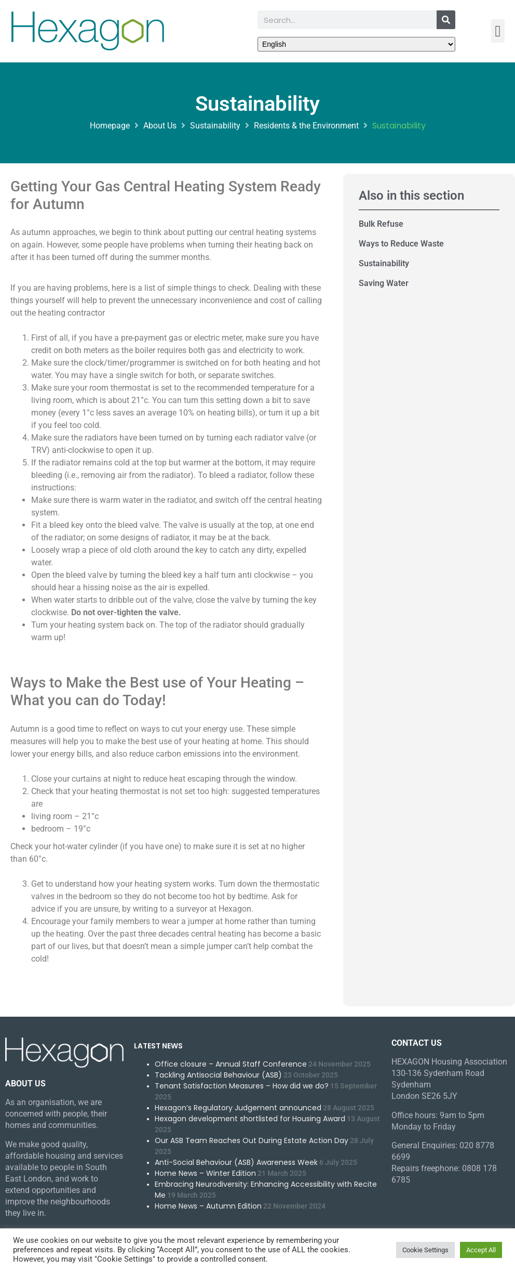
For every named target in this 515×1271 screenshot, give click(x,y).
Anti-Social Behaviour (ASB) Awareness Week (236, 1162)
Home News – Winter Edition (205, 1173)
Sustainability (215, 126)
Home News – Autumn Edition (208, 1206)
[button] (498, 31)
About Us (160, 126)
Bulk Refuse (381, 224)
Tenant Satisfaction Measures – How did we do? (242, 1086)
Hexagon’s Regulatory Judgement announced (238, 1108)
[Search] (446, 19)
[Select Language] (356, 44)
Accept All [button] (481, 1250)
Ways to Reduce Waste (401, 244)
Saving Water (384, 283)
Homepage (110, 126)
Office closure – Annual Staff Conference (231, 1064)
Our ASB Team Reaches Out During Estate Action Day (251, 1140)
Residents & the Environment (306, 126)
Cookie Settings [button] (425, 1250)
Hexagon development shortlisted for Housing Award (250, 1118)
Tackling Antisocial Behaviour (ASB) (218, 1075)
